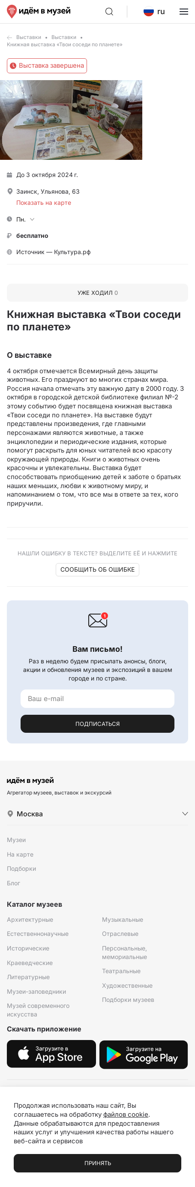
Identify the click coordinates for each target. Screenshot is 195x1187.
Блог (13, 883)
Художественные (127, 985)
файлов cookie (125, 1114)
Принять (97, 1163)
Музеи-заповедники (36, 991)
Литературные (28, 976)
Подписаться (97, 723)
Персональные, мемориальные (124, 952)
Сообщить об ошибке (97, 569)
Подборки (21, 868)
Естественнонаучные (38, 933)
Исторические (28, 948)
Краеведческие (30, 962)
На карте (20, 854)
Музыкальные (122, 919)
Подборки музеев (128, 999)
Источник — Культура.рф (53, 251)
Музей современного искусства (38, 1010)
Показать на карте (43, 202)
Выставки (28, 37)
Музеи (16, 839)
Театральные (121, 970)
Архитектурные (30, 919)
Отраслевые (120, 933)
